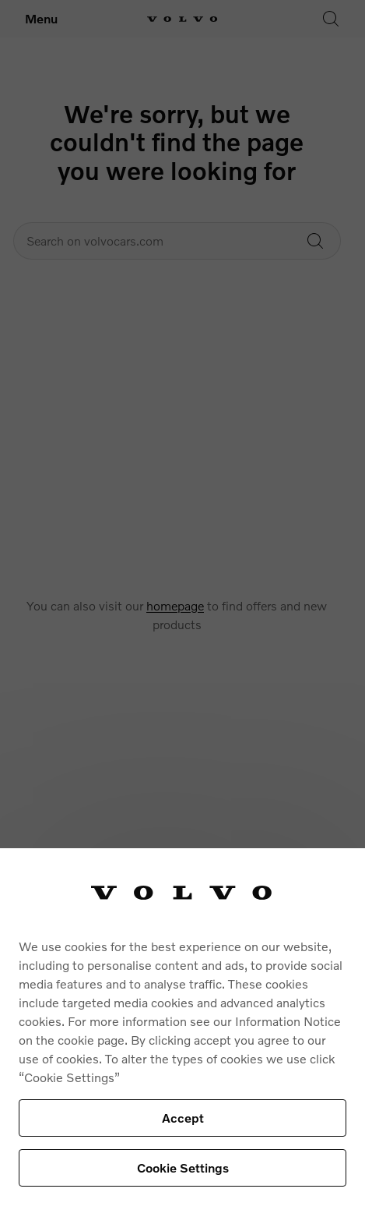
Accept (183, 1117)
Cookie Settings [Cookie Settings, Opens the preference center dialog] (183, 1167)
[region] (182, 1036)
